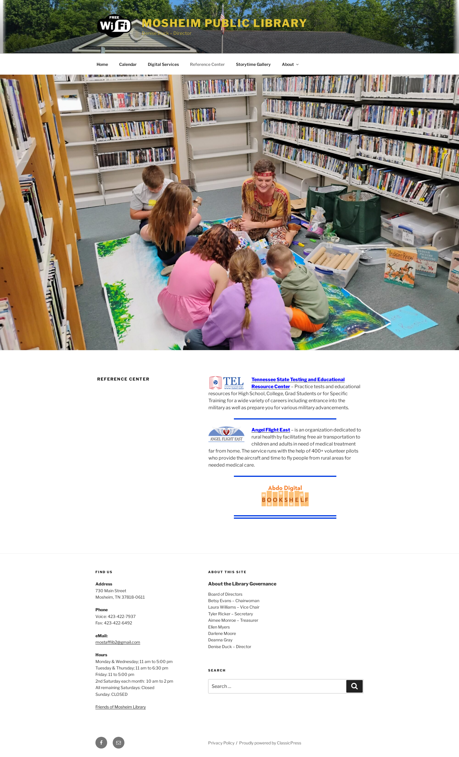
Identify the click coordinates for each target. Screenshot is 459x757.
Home (102, 64)
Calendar (128, 64)
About (290, 64)
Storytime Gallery (253, 64)
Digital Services (163, 64)
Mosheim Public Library (225, 23)
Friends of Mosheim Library (120, 706)
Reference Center (207, 64)
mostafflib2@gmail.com (117, 642)
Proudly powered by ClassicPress (270, 742)
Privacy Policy (221, 742)
